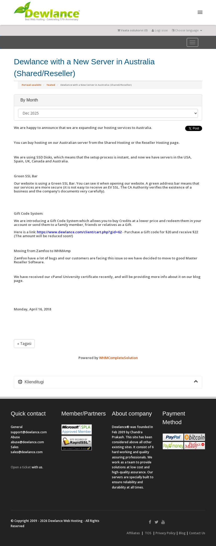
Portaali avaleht (31, 85)
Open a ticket (21, 467)
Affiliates (133, 533)
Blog (182, 533)
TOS (148, 533)
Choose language (187, 30)
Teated (51, 85)
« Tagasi (24, 343)
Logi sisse (160, 30)
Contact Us (197, 533)
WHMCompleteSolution (118, 357)
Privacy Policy (165, 533)
